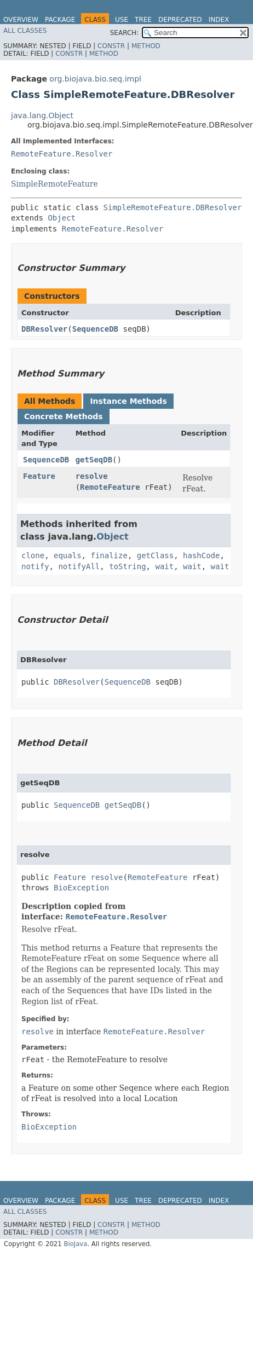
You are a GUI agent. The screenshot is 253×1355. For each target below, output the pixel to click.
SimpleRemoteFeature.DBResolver (173, 207)
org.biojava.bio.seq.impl (95, 78)
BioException (81, 887)
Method (145, 46)
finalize (108, 555)
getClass (155, 555)
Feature (39, 476)
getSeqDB (94, 459)
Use (121, 20)
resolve (92, 476)
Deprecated (180, 20)
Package (60, 20)
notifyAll (79, 566)
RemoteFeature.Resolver (61, 153)
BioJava (75, 1244)
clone (32, 555)
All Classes (25, 30)
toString (127, 566)
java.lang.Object (42, 115)
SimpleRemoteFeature (54, 183)
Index (219, 20)
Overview (20, 20)
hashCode (201, 555)
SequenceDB (95, 329)
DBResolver (44, 329)
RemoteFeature (110, 487)
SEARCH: (124, 33)
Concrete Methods (63, 416)
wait (164, 566)
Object (62, 217)
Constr (111, 46)
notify (35, 566)
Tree (143, 20)
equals (68, 555)
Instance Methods (128, 401)
